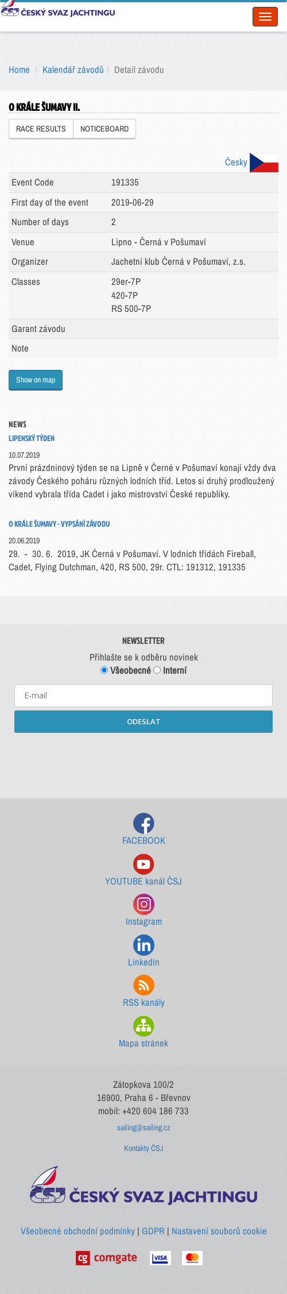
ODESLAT (144, 721)
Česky (251, 162)
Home (19, 69)
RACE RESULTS (41, 128)
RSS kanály (144, 992)
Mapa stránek (143, 1032)
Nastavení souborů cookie (219, 1231)
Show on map (35, 379)
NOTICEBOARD (104, 128)
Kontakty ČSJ (144, 1148)
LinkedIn (144, 951)
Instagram (144, 911)
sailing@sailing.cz (143, 1127)
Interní (170, 670)
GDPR (153, 1231)
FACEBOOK (143, 830)
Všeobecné (125, 670)
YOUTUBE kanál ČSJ (143, 870)
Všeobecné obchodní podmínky (78, 1231)
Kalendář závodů (73, 69)
